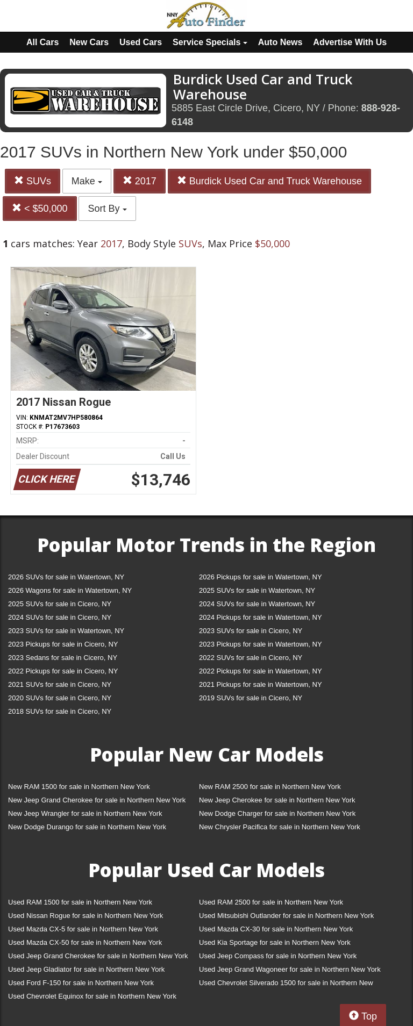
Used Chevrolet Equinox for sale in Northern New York (92, 996)
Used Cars (140, 42)
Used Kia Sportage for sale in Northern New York (275, 942)
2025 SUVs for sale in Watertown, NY (257, 590)
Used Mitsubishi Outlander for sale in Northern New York (286, 916)
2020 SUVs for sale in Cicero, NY (59, 698)
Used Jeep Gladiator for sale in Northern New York (86, 969)
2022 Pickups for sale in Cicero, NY (63, 671)
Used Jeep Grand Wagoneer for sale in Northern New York (290, 969)
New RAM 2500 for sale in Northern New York (270, 787)
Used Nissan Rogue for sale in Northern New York (85, 916)
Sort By (107, 208)
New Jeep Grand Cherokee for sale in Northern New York (97, 800)
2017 (139, 180)
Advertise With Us (350, 42)
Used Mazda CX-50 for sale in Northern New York (85, 942)
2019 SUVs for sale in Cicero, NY (250, 698)
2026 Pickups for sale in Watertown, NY (260, 577)
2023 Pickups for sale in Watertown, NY (260, 644)
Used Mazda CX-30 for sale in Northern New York (276, 929)
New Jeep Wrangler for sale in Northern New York (85, 813)
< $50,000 (40, 208)
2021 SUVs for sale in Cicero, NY (59, 684)
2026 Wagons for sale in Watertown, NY (70, 590)
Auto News (280, 42)
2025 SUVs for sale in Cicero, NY (59, 604)
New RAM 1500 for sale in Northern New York (79, 787)
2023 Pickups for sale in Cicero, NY (63, 644)
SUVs (32, 180)
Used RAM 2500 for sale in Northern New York (271, 902)
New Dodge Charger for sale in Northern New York (277, 813)
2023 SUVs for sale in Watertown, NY (66, 631)
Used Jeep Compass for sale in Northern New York (278, 956)
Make (87, 181)
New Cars (89, 42)
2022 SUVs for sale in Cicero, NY (250, 658)
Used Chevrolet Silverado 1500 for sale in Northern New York (286, 985)
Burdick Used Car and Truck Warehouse (269, 180)
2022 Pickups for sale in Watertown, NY (260, 671)
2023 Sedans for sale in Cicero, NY (62, 658)
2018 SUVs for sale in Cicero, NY (59, 711)
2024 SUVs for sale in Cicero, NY (59, 617)
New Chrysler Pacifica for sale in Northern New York (279, 827)
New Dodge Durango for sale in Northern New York (87, 827)
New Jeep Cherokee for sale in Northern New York (277, 800)
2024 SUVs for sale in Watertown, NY (257, 604)
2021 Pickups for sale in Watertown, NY (260, 684)
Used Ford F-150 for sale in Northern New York (81, 983)
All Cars (42, 42)
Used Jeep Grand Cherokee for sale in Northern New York (98, 956)
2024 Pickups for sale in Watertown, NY (260, 617)
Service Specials (210, 42)
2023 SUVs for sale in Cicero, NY (250, 631)
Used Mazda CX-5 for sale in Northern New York (83, 929)
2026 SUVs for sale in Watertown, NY (66, 577)
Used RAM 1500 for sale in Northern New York (80, 902)
